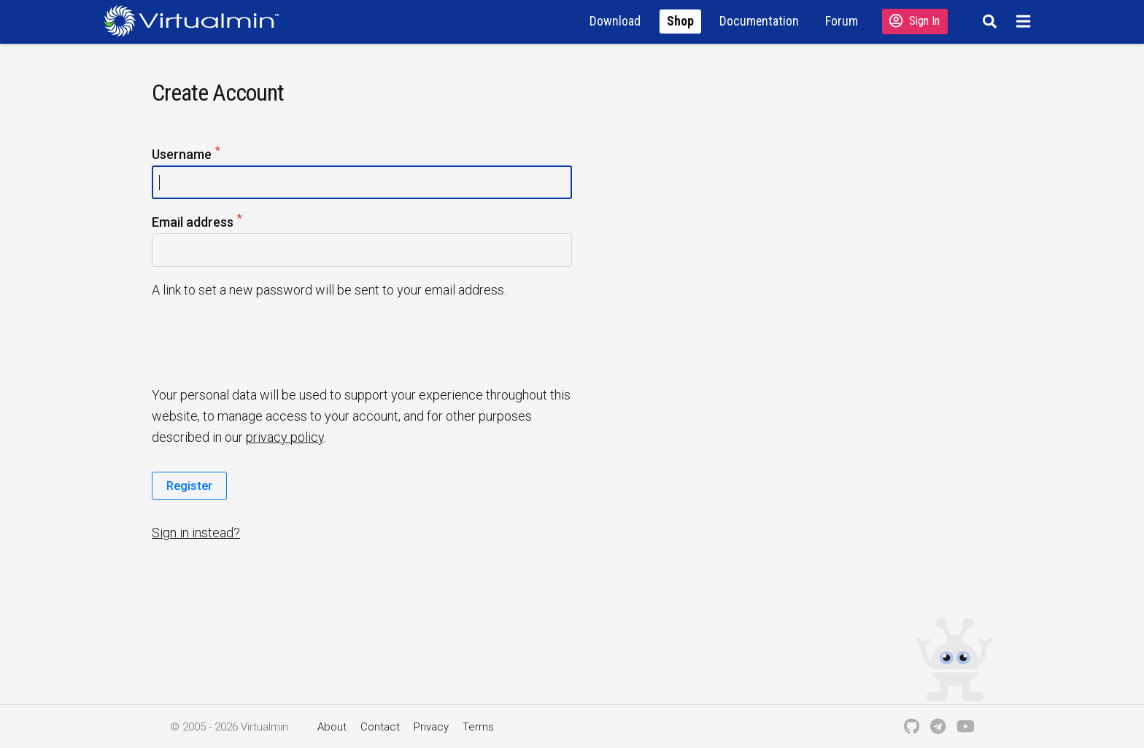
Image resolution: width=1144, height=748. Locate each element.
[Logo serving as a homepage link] (197, 20)
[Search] (987, 21)
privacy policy (285, 437)
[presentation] (263, 341)
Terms (478, 726)
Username (187, 154)
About (332, 726)
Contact (380, 726)
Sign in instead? (196, 532)
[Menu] (1025, 21)
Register (189, 485)
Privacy (431, 726)
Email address (198, 222)
